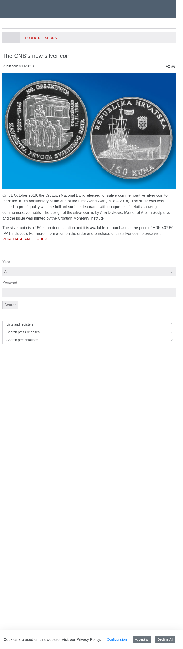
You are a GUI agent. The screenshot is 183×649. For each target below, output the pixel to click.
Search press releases (91, 332)
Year (6, 262)
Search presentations (91, 340)
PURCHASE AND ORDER (24, 239)
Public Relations (41, 38)
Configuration (117, 639)
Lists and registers (91, 324)
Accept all (142, 639)
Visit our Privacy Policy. (81, 640)
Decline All (165, 639)
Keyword (9, 283)
